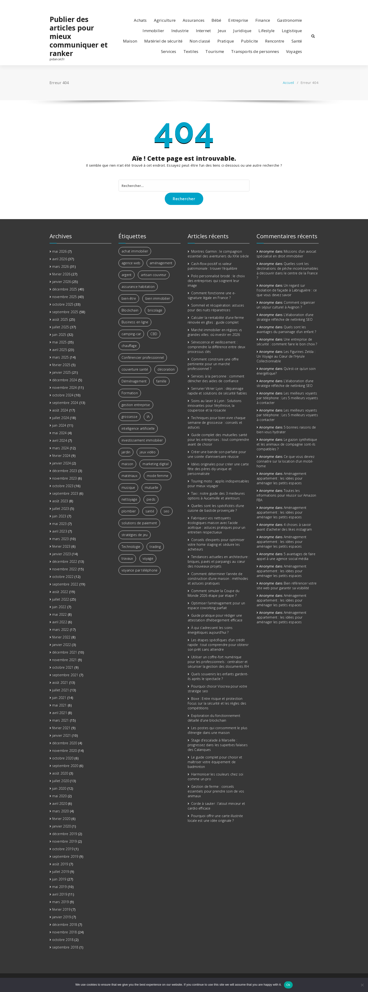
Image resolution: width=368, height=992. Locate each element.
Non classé (200, 41)
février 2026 (61, 274)
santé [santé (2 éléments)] (149, 511)
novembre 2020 (64, 750)
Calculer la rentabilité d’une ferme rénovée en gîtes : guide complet (216, 320)
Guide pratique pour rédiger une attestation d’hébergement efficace (215, 617)
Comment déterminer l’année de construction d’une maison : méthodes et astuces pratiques (218, 578)
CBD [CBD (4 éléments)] (153, 334)
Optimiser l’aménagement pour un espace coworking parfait (216, 605)
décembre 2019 (64, 834)
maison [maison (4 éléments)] (127, 464)
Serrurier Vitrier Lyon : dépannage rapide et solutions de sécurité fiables (217, 390)
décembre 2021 (64, 652)
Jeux (222, 30)
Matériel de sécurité (163, 41)
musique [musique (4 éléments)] (128, 487)
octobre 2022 (62, 576)
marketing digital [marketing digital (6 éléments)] (155, 464)
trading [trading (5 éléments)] (155, 546)
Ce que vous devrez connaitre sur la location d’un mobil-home (285, 461)
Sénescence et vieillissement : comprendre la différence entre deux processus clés (216, 347)
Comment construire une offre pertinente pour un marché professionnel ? (213, 364)
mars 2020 (60, 811)
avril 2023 (59, 531)
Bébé (216, 20)
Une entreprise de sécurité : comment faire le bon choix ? (287, 341)
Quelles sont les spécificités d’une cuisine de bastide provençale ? (216, 508)
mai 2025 (59, 342)
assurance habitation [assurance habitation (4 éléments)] (138, 286)
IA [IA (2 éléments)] (148, 416)
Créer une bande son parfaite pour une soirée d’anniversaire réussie (217, 454)
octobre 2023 (62, 486)
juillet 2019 (60, 871)
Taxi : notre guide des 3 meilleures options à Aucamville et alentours (216, 495)
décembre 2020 (64, 743)
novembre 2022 (64, 569)
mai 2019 (59, 886)
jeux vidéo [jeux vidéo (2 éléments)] (148, 452)
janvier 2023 (61, 554)
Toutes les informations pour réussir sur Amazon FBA (286, 495)
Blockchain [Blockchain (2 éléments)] (130, 310)
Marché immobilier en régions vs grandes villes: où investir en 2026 (215, 332)
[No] (362, 985)
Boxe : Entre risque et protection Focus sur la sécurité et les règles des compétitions (217, 703)
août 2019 (60, 864)
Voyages (294, 51)
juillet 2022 (60, 599)
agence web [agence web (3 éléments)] (131, 263)
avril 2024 (59, 440)
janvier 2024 (61, 463)
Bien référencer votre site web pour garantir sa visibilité (287, 585)
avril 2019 (59, 894)
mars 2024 (60, 448)
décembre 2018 (64, 924)
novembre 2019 (64, 841)
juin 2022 (59, 607)
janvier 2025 (61, 372)
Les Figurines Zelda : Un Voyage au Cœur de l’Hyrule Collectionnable (286, 356)
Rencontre (274, 41)
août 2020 (60, 773)
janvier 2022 (61, 644)
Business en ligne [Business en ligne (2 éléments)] (135, 322)
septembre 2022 (65, 584)
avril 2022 (59, 622)
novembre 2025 (64, 297)
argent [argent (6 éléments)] (126, 275)
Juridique (242, 30)
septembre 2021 (65, 675)
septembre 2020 (65, 765)
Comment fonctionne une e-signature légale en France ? (212, 295)
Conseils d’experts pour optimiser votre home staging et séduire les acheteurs (216, 544)
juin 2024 (59, 425)
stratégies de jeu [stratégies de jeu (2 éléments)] (135, 535)
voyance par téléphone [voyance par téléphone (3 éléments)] (139, 570)
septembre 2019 (65, 856)
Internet (203, 30)
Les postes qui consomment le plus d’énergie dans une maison (218, 730)
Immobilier (153, 30)
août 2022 (60, 591)
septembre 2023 (65, 493)
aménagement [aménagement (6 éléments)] (161, 263)
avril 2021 (59, 712)
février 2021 (61, 728)
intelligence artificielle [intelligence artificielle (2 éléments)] (138, 428)
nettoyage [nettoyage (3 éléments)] (129, 499)
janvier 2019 (61, 917)
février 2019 (61, 909)
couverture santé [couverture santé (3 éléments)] (135, 369)
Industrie (180, 30)
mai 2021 (59, 705)
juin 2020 (59, 788)
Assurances (193, 20)
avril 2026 (59, 259)
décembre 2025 (64, 289)
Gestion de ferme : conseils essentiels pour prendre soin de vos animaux (216, 791)
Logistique (292, 30)
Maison (130, 41)
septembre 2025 (65, 312)
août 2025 (60, 319)
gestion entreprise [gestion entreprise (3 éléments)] (136, 405)
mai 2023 (59, 523)
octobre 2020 (62, 758)
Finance (262, 20)
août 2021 (60, 682)
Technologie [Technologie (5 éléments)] (131, 546)
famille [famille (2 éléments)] (161, 381)
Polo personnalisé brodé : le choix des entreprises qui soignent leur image (216, 281)
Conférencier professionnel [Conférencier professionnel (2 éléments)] (143, 357)
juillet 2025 (60, 327)
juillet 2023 (60, 508)
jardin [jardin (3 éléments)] (126, 452)
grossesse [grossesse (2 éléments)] (129, 416)
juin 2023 (59, 516)
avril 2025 (59, 349)
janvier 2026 (61, 281)
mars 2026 (60, 266)
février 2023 (61, 546)
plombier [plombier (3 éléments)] (129, 511)
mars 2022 (60, 629)
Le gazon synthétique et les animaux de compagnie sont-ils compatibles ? (287, 444)
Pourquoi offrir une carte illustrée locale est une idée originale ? (215, 818)
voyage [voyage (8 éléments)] (148, 558)
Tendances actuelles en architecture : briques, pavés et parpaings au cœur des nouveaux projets (219, 561)
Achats (140, 20)
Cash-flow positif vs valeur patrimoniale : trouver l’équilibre (212, 266)
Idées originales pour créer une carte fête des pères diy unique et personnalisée (218, 469)
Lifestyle (266, 30)
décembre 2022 (64, 561)
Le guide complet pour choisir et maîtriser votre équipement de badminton (215, 762)
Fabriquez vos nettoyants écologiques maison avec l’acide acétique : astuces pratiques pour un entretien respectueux (216, 525)
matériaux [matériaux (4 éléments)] (129, 475)
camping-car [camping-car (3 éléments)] (131, 334)
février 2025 (61, 365)
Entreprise (238, 20)
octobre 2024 (62, 395)
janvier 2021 (61, 735)
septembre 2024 (65, 402)
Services (168, 51)
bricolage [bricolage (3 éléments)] (155, 310)
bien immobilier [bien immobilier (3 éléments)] (157, 298)
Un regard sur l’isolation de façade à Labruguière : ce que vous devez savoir (287, 290)
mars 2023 (60, 539)
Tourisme (214, 51)
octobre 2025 (62, 304)
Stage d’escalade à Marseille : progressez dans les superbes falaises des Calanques (218, 745)
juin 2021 (59, 697)
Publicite (249, 41)
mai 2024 (59, 433)
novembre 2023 (64, 478)
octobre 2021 (62, 667)
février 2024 (61, 455)
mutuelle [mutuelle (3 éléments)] (151, 487)
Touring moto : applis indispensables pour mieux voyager (218, 483)
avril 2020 (59, 803)
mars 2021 (60, 720)
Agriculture (165, 20)
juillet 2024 (60, 418)
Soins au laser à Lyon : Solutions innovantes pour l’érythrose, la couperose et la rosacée (215, 405)
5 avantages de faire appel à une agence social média (286, 556)
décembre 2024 (64, 380)
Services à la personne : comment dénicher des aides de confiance (216, 378)
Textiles (191, 51)
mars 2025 (60, 357)
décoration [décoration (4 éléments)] (166, 369)
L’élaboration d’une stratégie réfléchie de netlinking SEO (285, 317)
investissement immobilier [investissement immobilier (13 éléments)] (142, 440)
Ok (288, 985)
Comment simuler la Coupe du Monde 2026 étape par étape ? (214, 593)
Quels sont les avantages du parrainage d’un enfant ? (286, 329)
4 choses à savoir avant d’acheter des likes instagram (284, 527)
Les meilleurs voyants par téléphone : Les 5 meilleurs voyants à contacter (287, 398)
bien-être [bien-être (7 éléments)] (129, 298)
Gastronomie (289, 20)
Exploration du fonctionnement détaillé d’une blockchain (214, 718)
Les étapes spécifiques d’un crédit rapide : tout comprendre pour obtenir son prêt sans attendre (218, 645)
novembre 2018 (64, 932)
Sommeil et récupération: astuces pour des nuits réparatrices (216, 307)
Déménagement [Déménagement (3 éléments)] (134, 381)
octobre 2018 (62, 939)
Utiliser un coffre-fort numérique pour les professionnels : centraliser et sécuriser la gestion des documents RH (218, 662)
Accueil (288, 82)
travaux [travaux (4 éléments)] (127, 558)
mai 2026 (59, 251)
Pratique (225, 41)
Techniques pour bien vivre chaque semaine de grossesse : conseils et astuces (217, 422)
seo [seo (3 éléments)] (166, 511)
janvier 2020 (61, 826)
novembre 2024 (64, 387)
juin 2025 (59, 334)
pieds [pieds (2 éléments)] (151, 499)
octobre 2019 (62, 849)
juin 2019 (59, 879)
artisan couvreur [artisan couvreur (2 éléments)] (153, 275)
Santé (297, 41)
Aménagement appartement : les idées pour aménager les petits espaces (281, 478)
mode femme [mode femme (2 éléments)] (157, 475)
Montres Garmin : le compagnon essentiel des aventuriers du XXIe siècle (218, 253)
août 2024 (60, 410)
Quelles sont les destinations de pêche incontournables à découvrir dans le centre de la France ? (287, 270)
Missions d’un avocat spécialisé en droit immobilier (286, 253)
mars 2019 (60, 902)
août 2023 (60, 501)
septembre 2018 (65, 947)
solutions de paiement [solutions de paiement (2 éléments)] (139, 523)
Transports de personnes (255, 51)
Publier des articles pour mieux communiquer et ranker (79, 36)
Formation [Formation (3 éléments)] (130, 393)
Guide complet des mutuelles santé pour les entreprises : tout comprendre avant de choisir (218, 439)
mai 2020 (59, 796)
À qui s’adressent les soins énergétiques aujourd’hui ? (210, 630)
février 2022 (61, 637)
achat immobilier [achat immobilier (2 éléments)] (135, 251)
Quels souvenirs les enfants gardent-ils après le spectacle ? (218, 676)
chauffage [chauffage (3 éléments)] (129, 345)
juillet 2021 (60, 690)
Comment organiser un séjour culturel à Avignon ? (286, 304)
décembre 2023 (64, 470)
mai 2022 (59, 614)
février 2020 (61, 818)
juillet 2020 (60, 781)
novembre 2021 (64, 660)
